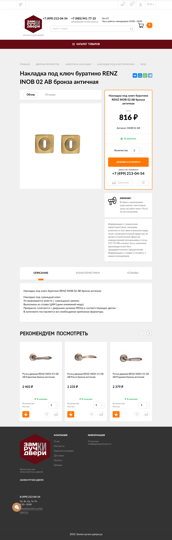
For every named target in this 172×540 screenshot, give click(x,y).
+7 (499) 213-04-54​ (55, 18)
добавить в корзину (128, 162)
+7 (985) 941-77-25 (83, 18)
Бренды (58, 465)
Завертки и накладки (78, 64)
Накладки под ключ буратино (116, 64)
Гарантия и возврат (64, 451)
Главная (25, 64)
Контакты (59, 446)
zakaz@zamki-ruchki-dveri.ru (84, 22)
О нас (57, 441)
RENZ (143, 64)
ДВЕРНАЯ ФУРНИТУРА (47, 64)
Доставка (59, 456)
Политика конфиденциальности (99, 442)
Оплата (58, 460)
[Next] (149, 333)
